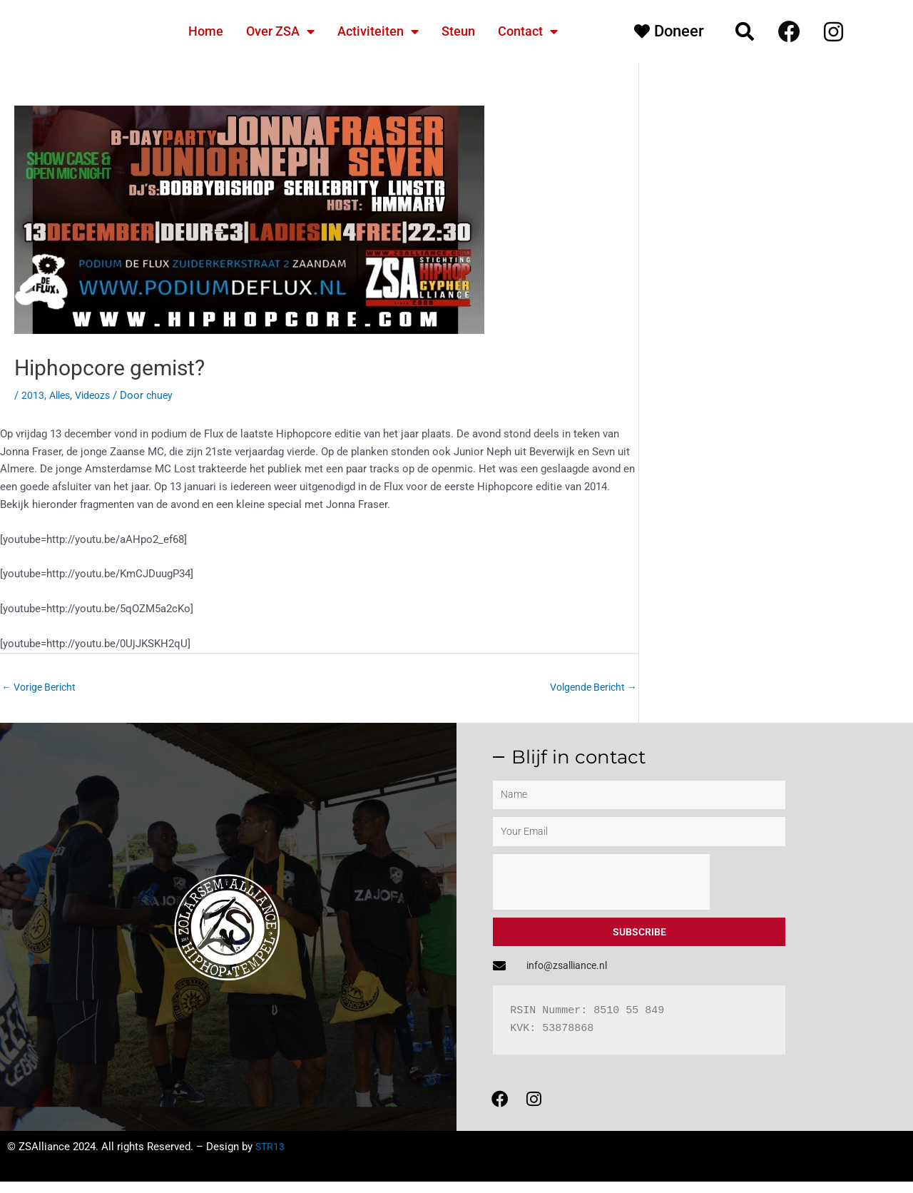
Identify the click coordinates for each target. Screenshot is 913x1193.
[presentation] (601, 883)
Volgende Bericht (589, 687)
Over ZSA (280, 31)
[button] (745, 31)
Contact (528, 31)
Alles (61, 395)
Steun (458, 31)
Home (205, 31)
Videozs (97, 395)
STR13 (270, 1158)
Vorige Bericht (42, 687)
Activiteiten (378, 31)
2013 (32, 395)
